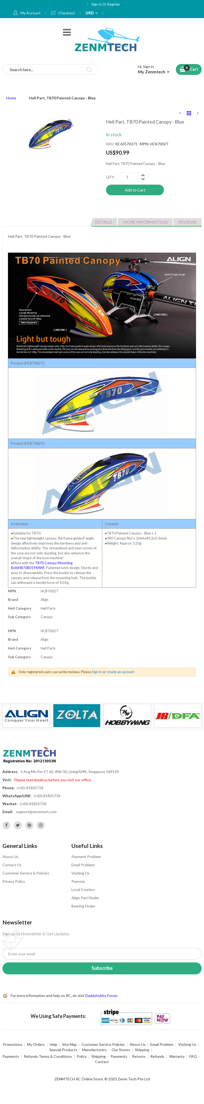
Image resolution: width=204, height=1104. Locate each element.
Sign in (97, 672)
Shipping (142, 1049)
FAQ (193, 1056)
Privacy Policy (13, 881)
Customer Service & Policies (25, 873)
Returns (139, 1056)
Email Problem (83, 865)
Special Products (63, 1049)
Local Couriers (83, 889)
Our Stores (121, 1049)
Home (11, 98)
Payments (10, 1056)
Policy (82, 1056)
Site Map (69, 1044)
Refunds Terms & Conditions (48, 1056)
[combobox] (50, 69)
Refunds (157, 1056)
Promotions (12, 1044)
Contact (102, 1061)
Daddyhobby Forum (101, 995)
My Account (30, 13)
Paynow (78, 881)
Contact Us (12, 865)
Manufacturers (94, 1049)
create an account (120, 672)
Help (53, 1044)
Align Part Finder (85, 897)
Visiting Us (80, 873)
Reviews (187, 221)
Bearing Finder (83, 906)
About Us (10, 856)
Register (113, 4)
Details (103, 221)
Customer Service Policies (103, 1044)
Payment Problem (86, 856)
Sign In (96, 4)
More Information (145, 221)
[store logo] (108, 39)
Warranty (177, 1056)
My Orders (36, 1044)
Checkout (66, 13)
